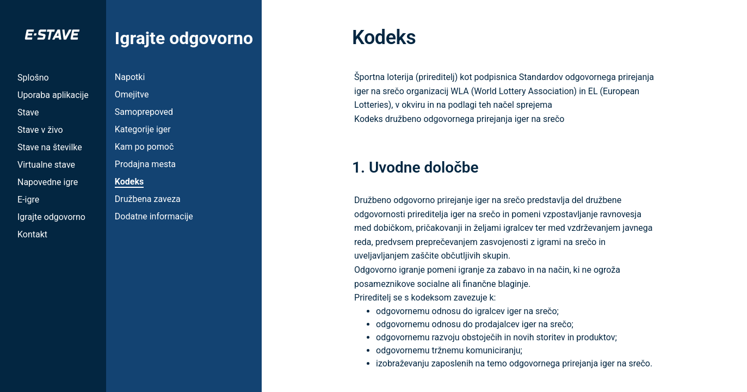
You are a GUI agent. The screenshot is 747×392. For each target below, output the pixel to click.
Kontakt (32, 234)
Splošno (33, 77)
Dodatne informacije (154, 216)
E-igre (28, 199)
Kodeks (129, 181)
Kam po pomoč (144, 147)
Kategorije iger (143, 129)
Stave (28, 112)
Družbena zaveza (148, 199)
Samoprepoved (144, 112)
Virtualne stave (46, 165)
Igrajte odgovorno (51, 217)
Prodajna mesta (145, 164)
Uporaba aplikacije (53, 95)
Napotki (130, 77)
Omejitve (132, 94)
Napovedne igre (47, 182)
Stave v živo (40, 130)
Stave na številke (49, 147)
